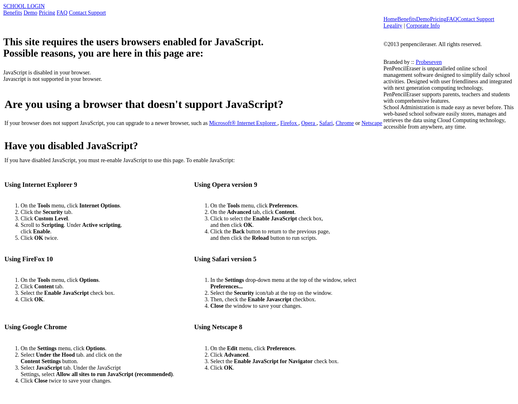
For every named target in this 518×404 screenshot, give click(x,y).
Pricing (47, 13)
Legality (392, 26)
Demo (30, 13)
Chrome (344, 123)
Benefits (12, 13)
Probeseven (429, 62)
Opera (308, 123)
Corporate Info (423, 26)
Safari (326, 123)
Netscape (371, 123)
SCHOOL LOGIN (24, 6)
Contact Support (87, 13)
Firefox (289, 123)
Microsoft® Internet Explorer (243, 123)
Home (390, 19)
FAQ (62, 13)
